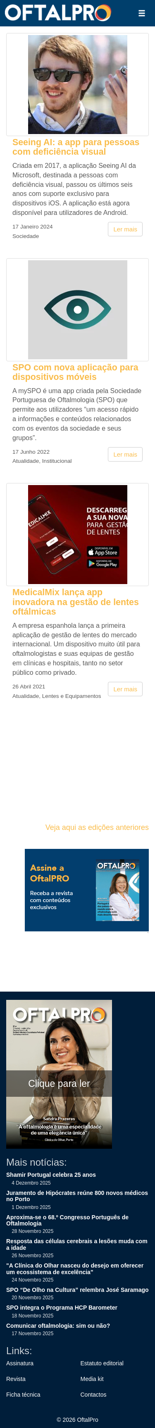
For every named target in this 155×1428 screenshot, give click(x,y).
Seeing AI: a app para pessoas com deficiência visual (75, 147)
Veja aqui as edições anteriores (97, 827)
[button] (142, 13)
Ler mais (125, 229)
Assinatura (19, 1363)
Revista (16, 1379)
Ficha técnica (23, 1394)
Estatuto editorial (102, 1363)
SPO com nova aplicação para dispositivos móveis (75, 372)
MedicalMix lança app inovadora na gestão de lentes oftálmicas (75, 602)
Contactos (94, 1394)
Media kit (92, 1379)
